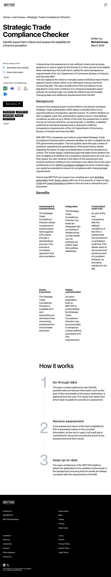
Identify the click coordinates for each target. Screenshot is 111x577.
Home (6, 17)
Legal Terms (63, 552)
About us (6, 540)
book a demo (62, 180)
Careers (6, 548)
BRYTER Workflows (11, 519)
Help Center (63, 528)
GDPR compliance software (70, 165)
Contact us (7, 557)
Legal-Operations (56, 184)
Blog (60, 515)
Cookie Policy (64, 548)
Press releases (9, 552)
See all (6, 77)
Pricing (61, 524)
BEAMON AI (8, 515)
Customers (7, 544)
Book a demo (11, 104)
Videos (61, 519)
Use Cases (18, 17)
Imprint (61, 540)
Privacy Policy (64, 544)
